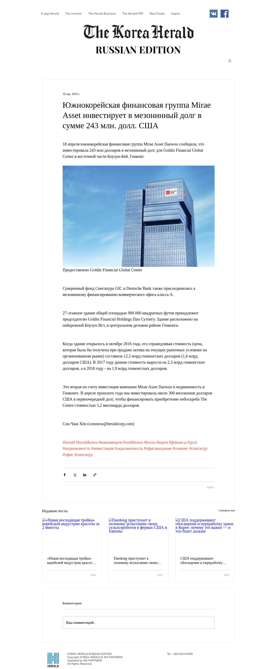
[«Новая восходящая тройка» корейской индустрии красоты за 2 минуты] (72, 534)
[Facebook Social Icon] (225, 14)
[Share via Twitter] (75, 475)
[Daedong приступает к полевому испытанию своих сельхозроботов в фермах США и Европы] (138, 534)
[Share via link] (95, 475)
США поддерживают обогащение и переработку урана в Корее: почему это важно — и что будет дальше (203, 560)
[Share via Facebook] (65, 475)
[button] (230, 60)
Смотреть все (227, 510)
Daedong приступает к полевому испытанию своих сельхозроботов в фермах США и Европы (138, 560)
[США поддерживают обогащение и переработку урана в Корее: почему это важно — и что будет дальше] (205, 534)
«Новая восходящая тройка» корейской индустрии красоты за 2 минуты (71, 560)
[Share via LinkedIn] (85, 475)
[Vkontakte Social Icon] (214, 14)
